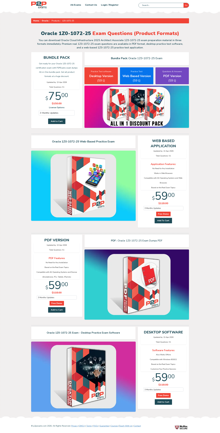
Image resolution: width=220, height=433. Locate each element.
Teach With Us (125, 426)
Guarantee (104, 426)
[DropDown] (57, 113)
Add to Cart (57, 121)
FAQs (95, 426)
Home (36, 20)
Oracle (45, 20)
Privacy (74, 426)
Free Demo (163, 214)
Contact (137, 426)
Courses (114, 426)
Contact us (91, 4)
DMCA (82, 426)
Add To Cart (163, 220)
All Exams (75, 4)
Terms (89, 426)
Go (186, 5)
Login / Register (110, 4)
